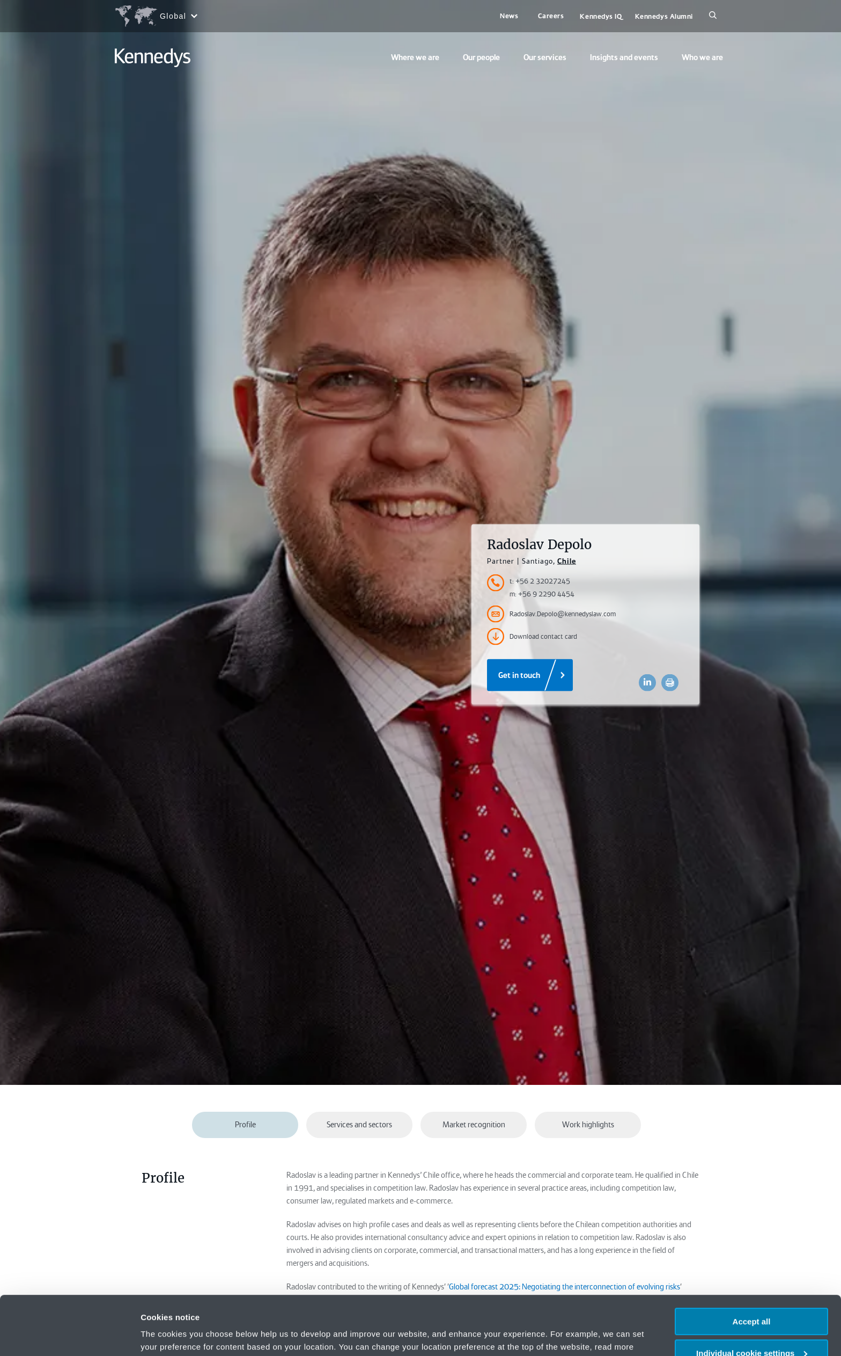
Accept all (752, 1266)
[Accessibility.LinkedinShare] (647, 682)
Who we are (702, 57)
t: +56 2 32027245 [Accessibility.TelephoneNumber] (540, 581)
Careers (551, 16)
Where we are (415, 57)
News (509, 16)
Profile (245, 1124)
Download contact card (532, 636)
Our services (544, 57)
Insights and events (624, 57)
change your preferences (272, 1304)
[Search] (713, 16)
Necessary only (751, 1329)
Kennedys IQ (601, 16)
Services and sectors (359, 1124)
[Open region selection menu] (156, 16)
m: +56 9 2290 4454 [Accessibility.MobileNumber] (542, 594)
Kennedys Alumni (664, 16)
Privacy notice (585, 1304)
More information (174, 1334)
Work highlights (588, 1124)
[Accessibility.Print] (669, 682)
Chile (566, 561)
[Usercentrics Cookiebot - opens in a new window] (69, 1335)
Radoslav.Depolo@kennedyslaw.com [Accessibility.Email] (551, 614)
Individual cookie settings (751, 1297)
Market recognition (473, 1124)
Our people (481, 57)
